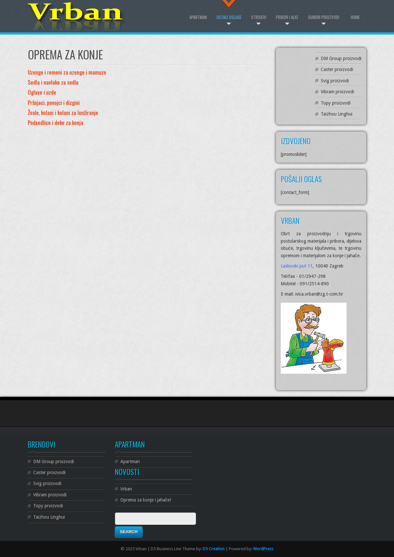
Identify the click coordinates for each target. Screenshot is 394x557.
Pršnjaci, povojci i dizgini (54, 102)
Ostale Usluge (229, 17)
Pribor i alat (287, 17)
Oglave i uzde (42, 92)
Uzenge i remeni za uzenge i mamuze (67, 72)
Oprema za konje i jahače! (145, 499)
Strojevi (258, 17)
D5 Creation (214, 548)
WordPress (263, 548)
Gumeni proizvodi (323, 17)
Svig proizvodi (335, 80)
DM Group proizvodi (341, 58)
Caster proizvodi (337, 69)
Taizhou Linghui (336, 113)
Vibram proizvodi (337, 91)
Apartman (198, 17)
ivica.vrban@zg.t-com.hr (319, 294)
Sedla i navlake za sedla (53, 82)
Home (355, 17)
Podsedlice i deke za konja (55, 122)
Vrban (126, 488)
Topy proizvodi (335, 103)
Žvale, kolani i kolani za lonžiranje (63, 112)
